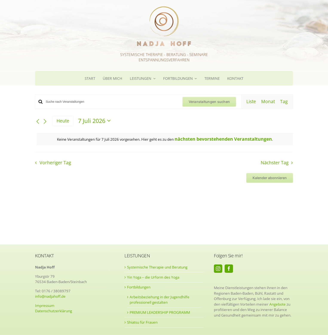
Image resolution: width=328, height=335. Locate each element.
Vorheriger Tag (55, 163)
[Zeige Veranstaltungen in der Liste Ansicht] (251, 102)
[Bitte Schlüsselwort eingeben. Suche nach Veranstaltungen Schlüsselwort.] (111, 102)
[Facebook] (229, 268)
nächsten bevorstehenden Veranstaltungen (223, 139)
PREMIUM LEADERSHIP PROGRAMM (160, 312)
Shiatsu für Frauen (142, 322)
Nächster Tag (274, 163)
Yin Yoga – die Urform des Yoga (153, 277)
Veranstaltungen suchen (209, 102)
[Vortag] (37, 121)
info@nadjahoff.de (50, 296)
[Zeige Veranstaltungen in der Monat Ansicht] (268, 102)
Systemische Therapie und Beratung (157, 267)
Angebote (277, 304)
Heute (63, 121)
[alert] (165, 139)
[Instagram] (218, 268)
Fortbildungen (138, 287)
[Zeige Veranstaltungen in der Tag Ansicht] (284, 102)
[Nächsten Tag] (45, 121)
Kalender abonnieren (270, 178)
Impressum (44, 305)
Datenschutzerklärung (53, 310)
